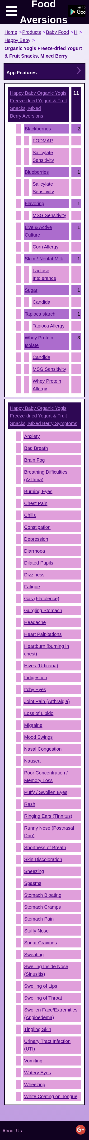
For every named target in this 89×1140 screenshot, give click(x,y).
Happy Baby (17, 40)
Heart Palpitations (43, 634)
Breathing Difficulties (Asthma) (45, 475)
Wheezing (34, 1084)
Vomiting (33, 1060)
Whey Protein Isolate (39, 341)
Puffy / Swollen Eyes (45, 792)
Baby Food (57, 32)
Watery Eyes (37, 1072)
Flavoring (34, 203)
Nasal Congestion (43, 749)
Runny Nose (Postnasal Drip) (49, 831)
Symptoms (43, 416)
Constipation (37, 527)
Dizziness (34, 574)
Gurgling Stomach (43, 610)
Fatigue (32, 586)
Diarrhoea (34, 551)
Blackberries (38, 128)
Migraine (33, 725)
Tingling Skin (37, 1029)
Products (31, 32)
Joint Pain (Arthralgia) (47, 701)
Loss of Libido (38, 713)
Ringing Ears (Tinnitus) (48, 816)
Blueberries (37, 172)
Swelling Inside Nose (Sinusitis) (46, 970)
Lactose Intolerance (44, 274)
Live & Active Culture (38, 231)
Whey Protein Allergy (47, 384)
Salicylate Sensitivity (43, 156)
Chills (30, 515)
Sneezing (34, 871)
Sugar (31, 290)
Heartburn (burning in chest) (46, 650)
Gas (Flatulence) (41, 598)
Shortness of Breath (45, 847)
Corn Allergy (45, 246)
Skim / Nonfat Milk (44, 258)
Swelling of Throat (43, 998)
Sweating (34, 954)
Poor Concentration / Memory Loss (46, 776)
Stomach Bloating (42, 895)
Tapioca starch (40, 314)
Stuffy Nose (36, 930)
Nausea (32, 760)
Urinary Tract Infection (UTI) (47, 1045)
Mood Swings (38, 737)
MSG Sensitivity (49, 215)
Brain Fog (34, 460)
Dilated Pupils (38, 562)
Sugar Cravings (40, 942)
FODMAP (43, 140)
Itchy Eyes (35, 689)
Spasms (32, 883)
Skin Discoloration (43, 859)
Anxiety (32, 436)
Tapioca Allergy (49, 325)
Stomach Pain (39, 919)
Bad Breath (36, 448)
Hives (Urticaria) (41, 665)
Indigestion (35, 677)
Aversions (38, 104)
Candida (41, 302)
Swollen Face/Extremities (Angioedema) (51, 1013)
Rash (29, 804)
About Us (12, 1130)
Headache (35, 622)
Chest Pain (35, 503)
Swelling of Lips (40, 986)
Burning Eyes (38, 491)
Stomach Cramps (42, 907)
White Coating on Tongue (50, 1096)
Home (11, 32)
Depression (36, 539)
